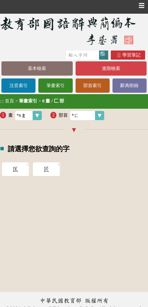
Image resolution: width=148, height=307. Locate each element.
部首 (81, 115)
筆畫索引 (55, 85)
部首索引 (92, 85)
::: (2, 101)
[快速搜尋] (82, 55)
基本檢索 (37, 68)
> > (32, 101)
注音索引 (18, 85)
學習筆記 (131, 54)
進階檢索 (111, 68)
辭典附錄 (129, 85)
